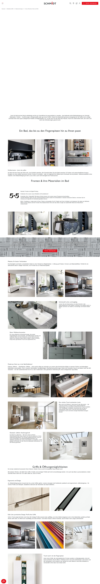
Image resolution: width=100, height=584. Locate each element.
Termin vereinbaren (91, 4)
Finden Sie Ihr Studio (34, 582)
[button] (3, 581)
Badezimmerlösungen (19, 9)
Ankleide (11, 578)
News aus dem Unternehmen (79, 574)
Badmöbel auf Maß (10, 9)
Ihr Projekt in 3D (34, 577)
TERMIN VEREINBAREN (50, 179)
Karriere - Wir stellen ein (79, 577)
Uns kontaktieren (34, 580)
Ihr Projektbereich (34, 574)
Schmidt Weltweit (77, 583)
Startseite (3, 9)
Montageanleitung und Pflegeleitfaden (59, 577)
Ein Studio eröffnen (77, 580)
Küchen (10, 576)
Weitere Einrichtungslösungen (15, 581)
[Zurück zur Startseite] (50, 4)
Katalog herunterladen (56, 580)
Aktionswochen (55, 574)
